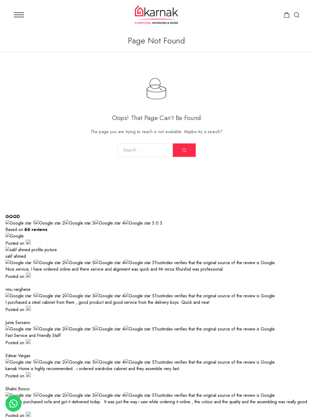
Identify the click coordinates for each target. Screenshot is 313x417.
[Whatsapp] (273, 380)
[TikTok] (291, 380)
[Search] (297, 15)
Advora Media (123, 406)
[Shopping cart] (287, 16)
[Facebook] (238, 380)
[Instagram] (255, 380)
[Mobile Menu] (19, 15)
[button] (13, 403)
